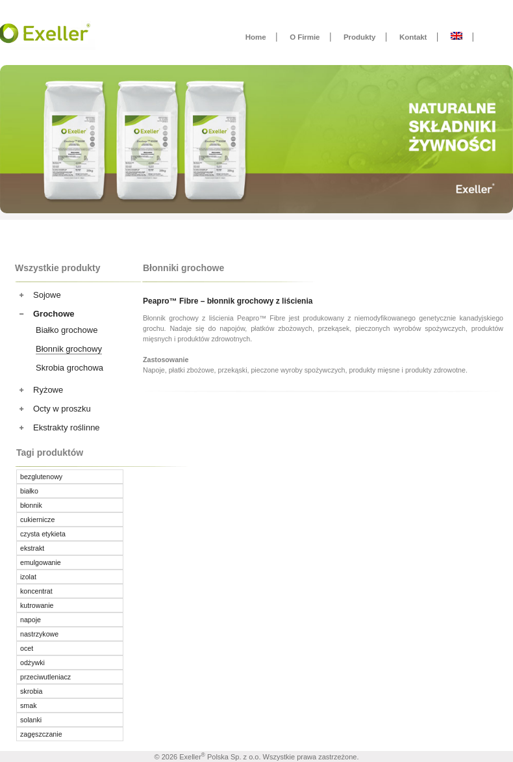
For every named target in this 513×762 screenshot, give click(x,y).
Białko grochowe (66, 330)
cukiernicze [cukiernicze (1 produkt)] (37, 519)
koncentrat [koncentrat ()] (36, 591)
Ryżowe (48, 390)
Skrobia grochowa (69, 368)
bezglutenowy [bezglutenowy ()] (41, 476)
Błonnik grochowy (69, 349)
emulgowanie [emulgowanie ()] (40, 562)
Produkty (359, 37)
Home (255, 37)
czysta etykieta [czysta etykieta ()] (43, 534)
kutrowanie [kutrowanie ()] (37, 605)
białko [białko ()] (29, 491)
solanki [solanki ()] (31, 720)
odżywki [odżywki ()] (32, 662)
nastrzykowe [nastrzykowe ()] (39, 634)
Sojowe (47, 295)
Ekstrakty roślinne (66, 427)
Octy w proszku (62, 409)
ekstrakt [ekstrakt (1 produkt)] (32, 548)
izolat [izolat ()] (28, 577)
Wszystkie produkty (57, 268)
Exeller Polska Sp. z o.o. (219, 757)
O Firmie (304, 37)
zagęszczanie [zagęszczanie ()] (41, 734)
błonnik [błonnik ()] (31, 505)
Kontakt (413, 37)
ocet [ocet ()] (26, 648)
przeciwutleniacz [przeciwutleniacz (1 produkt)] (45, 677)
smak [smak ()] (28, 705)
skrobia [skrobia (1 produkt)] (31, 691)
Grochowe (54, 314)
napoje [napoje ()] (30, 620)
